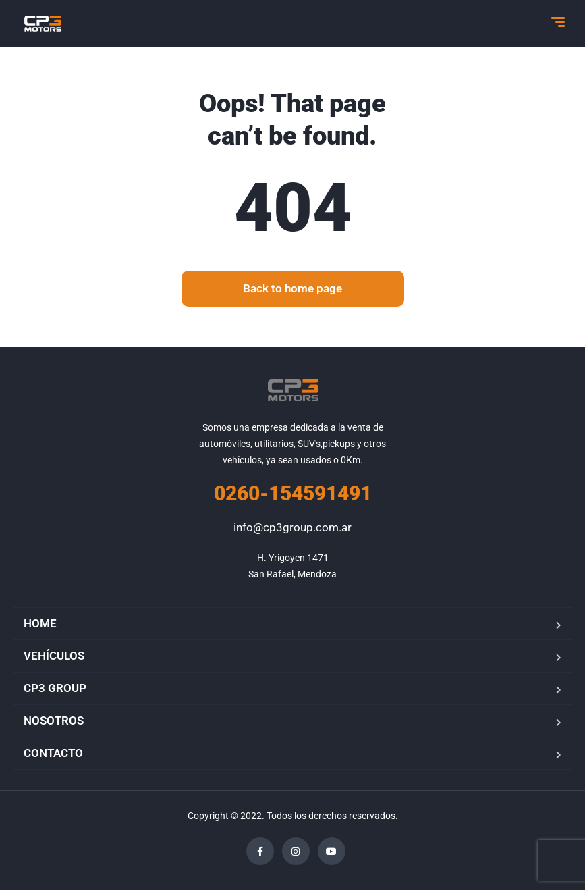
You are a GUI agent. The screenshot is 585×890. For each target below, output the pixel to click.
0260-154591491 (293, 493)
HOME (40, 623)
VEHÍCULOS (54, 655)
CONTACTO (53, 753)
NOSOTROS (54, 720)
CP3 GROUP (55, 688)
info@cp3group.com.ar (292, 527)
